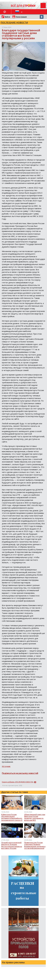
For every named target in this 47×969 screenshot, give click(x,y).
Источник (6, 766)
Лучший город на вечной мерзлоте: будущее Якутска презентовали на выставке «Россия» (11, 845)
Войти (7, 17)
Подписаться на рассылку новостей (20, 773)
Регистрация (21, 17)
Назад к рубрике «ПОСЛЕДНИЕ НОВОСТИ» (17, 782)
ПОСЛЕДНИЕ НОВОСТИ (14, 22)
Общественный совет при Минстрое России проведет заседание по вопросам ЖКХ (34, 817)
